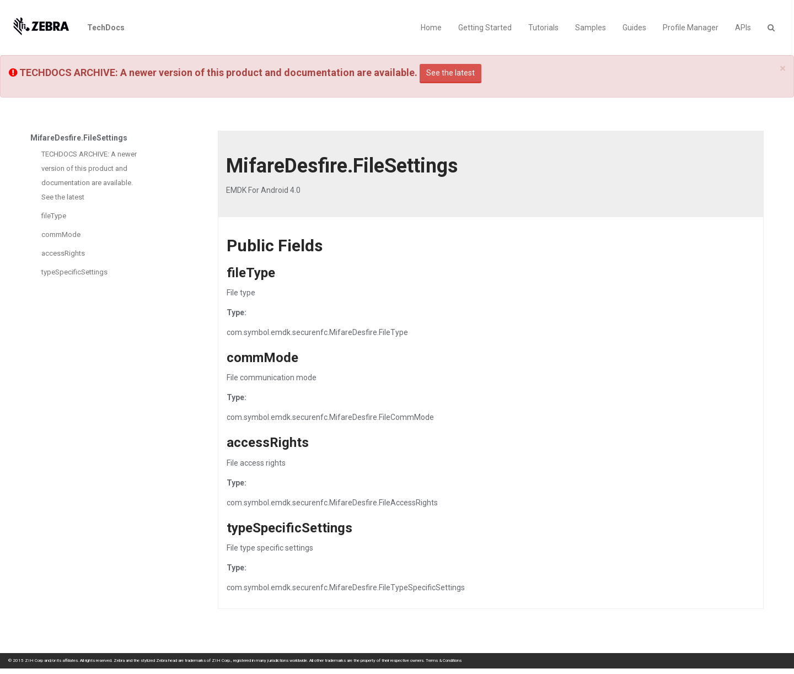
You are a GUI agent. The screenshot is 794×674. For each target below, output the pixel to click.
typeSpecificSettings (74, 272)
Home (431, 27)
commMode (61, 234)
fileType (53, 216)
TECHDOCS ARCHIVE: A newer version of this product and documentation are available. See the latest (89, 175)
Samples (590, 27)
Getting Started (485, 27)
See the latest (450, 72)
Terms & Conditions (444, 660)
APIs (743, 27)
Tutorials (543, 27)
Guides (634, 27)
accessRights (63, 253)
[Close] (783, 68)
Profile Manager (690, 27)
